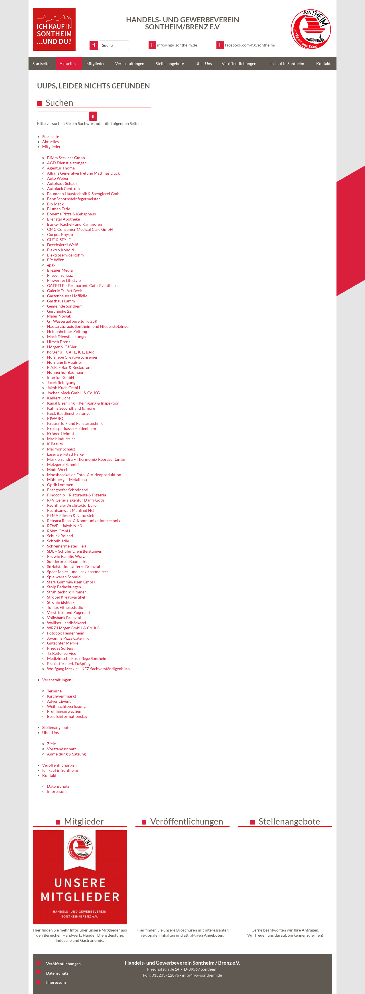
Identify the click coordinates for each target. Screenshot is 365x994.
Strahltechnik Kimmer (66, 591)
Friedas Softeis (60, 648)
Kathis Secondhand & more (71, 408)
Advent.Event (59, 701)
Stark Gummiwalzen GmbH (71, 581)
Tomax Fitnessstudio (65, 607)
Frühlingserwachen (64, 711)
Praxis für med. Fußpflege (69, 663)
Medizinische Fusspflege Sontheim (77, 658)
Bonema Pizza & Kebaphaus (71, 213)
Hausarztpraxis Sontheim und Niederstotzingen (89, 326)
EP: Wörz (55, 259)
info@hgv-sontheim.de (202, 975)
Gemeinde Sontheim (65, 306)
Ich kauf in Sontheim (286, 63)
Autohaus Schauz (62, 183)
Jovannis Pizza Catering (68, 638)
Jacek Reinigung (61, 382)
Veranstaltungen (129, 63)
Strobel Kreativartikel (66, 597)
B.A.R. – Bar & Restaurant (69, 367)
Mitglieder (95, 63)
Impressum (57, 791)
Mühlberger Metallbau (67, 479)
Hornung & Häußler (64, 362)
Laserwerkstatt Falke (65, 454)
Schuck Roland (60, 535)
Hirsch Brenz (58, 341)
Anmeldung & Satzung (66, 753)
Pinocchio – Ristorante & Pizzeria (76, 494)
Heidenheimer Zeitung (67, 331)
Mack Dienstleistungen (67, 336)
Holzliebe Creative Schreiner (72, 357)
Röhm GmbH (58, 530)
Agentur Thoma (61, 167)
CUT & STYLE (59, 239)
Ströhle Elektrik (60, 602)
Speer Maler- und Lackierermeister (77, 571)
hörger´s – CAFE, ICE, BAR (70, 351)
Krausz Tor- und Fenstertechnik (75, 423)
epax (51, 264)
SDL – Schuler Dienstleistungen (74, 551)
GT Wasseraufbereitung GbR (72, 321)
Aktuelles (68, 63)
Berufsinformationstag (67, 716)
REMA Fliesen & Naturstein (71, 515)
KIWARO (55, 418)
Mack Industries (61, 438)
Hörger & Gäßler (62, 346)
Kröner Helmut (60, 433)
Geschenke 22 (59, 311)
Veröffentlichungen (239, 63)
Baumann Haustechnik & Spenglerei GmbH (85, 193)
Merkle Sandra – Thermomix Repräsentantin (86, 459)
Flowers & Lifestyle (64, 280)
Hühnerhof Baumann (65, 372)
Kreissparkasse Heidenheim (71, 428)
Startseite (41, 63)
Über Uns (203, 63)
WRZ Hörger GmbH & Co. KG (73, 627)
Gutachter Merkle (62, 643)
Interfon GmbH (60, 377)
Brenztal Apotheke (63, 219)
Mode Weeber (59, 469)
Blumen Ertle (58, 208)
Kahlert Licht (58, 397)
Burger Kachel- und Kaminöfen (74, 224)
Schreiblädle (58, 540)
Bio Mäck (55, 203)
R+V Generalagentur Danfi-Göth (75, 500)
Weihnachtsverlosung (66, 706)
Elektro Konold (60, 249)
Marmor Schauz (61, 449)
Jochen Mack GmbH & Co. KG (73, 392)
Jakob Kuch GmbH (63, 387)
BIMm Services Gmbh (66, 157)
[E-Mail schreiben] (173, 45)
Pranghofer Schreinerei (67, 489)
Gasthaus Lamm (61, 300)
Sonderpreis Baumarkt (67, 561)
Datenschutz (58, 786)
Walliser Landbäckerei (66, 622)
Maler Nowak (59, 316)
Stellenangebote (170, 63)
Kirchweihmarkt (61, 696)
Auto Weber (58, 178)
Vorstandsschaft (61, 748)
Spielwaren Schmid (64, 576)
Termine (54, 690)
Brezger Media (60, 270)
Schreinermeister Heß (66, 546)
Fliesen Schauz (60, 275)
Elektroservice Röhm (65, 254)
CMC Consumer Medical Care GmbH (80, 229)
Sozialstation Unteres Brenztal (73, 566)
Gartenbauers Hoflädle (67, 295)
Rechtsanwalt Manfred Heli (71, 510)
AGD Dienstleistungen (67, 162)
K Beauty (55, 443)
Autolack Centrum (63, 188)
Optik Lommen (60, 484)
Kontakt (323, 63)
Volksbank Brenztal (64, 617)
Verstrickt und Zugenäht (68, 612)
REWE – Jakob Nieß (64, 525)
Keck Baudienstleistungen (70, 413)
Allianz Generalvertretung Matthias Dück (83, 173)
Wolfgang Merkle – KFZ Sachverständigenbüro (88, 668)
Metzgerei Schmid (63, 464)
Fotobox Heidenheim (65, 633)
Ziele (51, 743)
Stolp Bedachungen (64, 586)
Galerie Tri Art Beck (64, 290)
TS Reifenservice (61, 653)
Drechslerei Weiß (62, 244)
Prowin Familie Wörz (66, 556)
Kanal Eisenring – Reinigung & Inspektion (83, 403)
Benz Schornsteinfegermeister (73, 198)
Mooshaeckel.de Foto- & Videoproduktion (84, 474)
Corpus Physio (60, 234)
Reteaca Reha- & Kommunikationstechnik (83, 520)
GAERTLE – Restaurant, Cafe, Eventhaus (82, 285)
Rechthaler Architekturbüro (72, 505)
